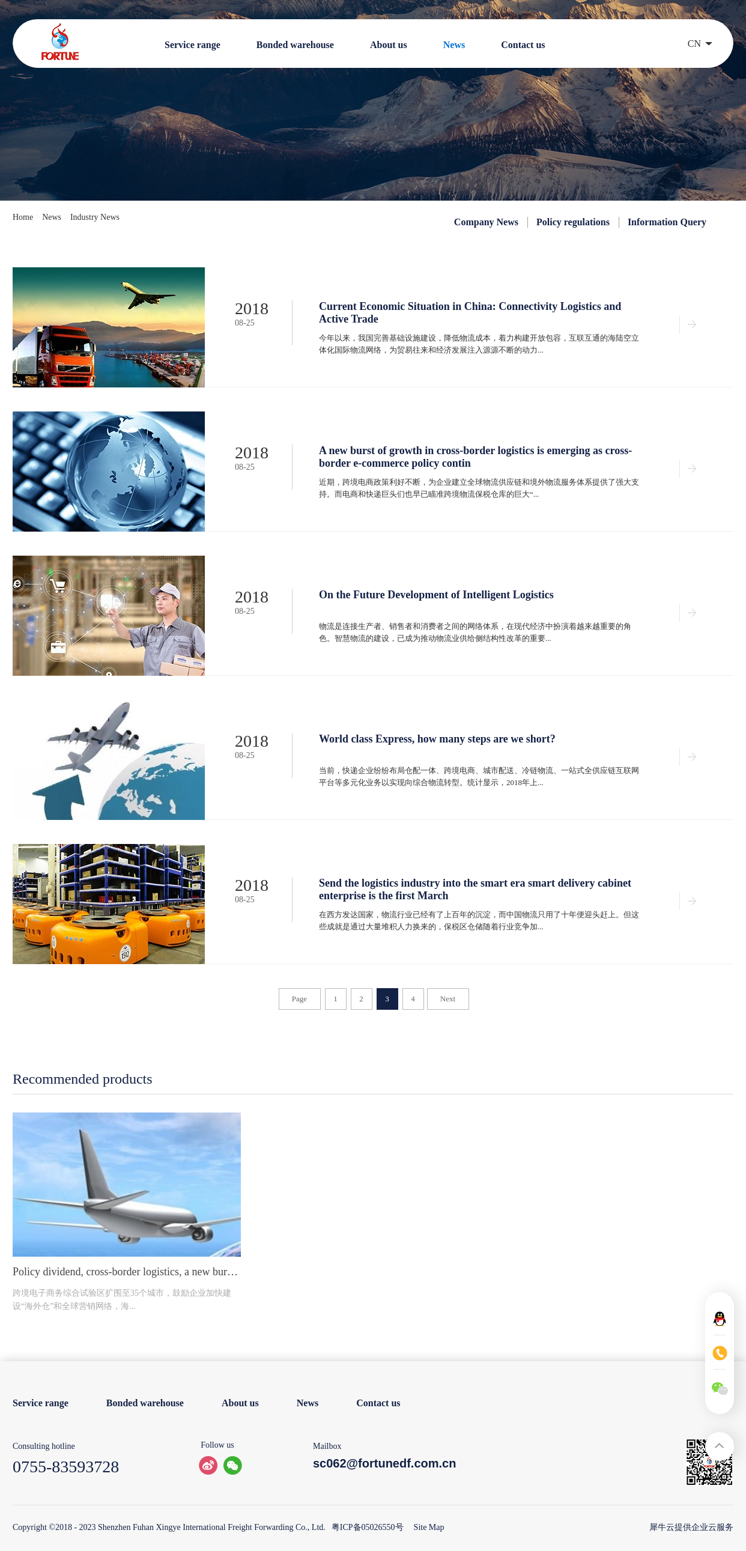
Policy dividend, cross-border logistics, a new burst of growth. (127, 1272)
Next (447, 998)
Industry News (95, 217)
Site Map (427, 1527)
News (51, 217)
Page (299, 998)
